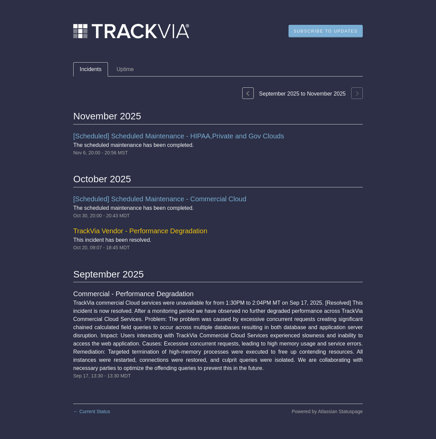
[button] (326, 31)
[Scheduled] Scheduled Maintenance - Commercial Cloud (159, 199)
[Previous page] (248, 93)
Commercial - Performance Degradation (133, 294)
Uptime (125, 69)
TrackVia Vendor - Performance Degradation (140, 231)
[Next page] (357, 93)
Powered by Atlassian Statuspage (327, 411)
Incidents (91, 69)
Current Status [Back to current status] (91, 411)
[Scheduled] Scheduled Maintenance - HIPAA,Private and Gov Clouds (178, 136)
